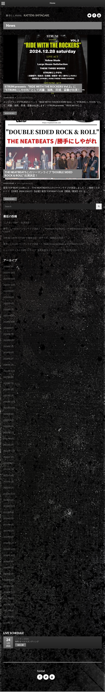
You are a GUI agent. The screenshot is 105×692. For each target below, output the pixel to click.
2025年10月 (9, 285)
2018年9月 (8, 561)
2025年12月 (9, 272)
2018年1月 (8, 586)
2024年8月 (8, 328)
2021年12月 (9, 450)
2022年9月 (8, 414)
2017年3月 (8, 623)
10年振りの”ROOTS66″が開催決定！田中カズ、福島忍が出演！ (34, 237)
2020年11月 (9, 493)
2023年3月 (8, 389)
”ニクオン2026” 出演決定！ (17, 222)
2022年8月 (8, 420)
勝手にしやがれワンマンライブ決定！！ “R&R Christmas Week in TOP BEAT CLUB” (43, 244)
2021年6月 (8, 475)
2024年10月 (9, 321)
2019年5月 (8, 530)
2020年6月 (8, 500)
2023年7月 (8, 383)
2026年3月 (8, 266)
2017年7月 (8, 604)
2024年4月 (8, 352)
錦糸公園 (21, 645)
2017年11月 (9, 592)
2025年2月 (8, 309)
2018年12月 (9, 549)
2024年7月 (8, 334)
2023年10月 (9, 371)
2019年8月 (8, 512)
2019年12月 (9, 506)
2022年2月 (8, 444)
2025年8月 (8, 291)
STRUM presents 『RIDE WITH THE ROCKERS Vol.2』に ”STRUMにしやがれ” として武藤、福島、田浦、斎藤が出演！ (42, 88)
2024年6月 (8, 340)
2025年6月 (8, 297)
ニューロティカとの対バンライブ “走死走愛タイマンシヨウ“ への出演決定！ (40, 250)
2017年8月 (8, 598)
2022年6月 (8, 426)
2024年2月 (8, 358)
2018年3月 (8, 580)
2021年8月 (8, 463)
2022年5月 (8, 432)
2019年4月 (8, 536)
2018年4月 (8, 573)
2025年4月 (8, 303)
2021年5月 (8, 481)
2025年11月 (9, 278)
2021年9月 (8, 457)
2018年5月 (8, 567)
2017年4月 (8, 616)
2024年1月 (8, 364)
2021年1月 (8, 487)
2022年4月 (8, 438)
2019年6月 (8, 524)
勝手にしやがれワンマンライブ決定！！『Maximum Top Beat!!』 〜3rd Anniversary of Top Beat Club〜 (49, 230)
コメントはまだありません (25, 97)
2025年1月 (8, 315)
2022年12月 (9, 401)
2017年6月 (8, 610)
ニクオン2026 (22, 638)
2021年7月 (8, 469)
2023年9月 (8, 377)
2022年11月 (9, 407)
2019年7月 (8, 518)
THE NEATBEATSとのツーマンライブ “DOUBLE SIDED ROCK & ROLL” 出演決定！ (38, 173)
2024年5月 (8, 346)
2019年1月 (8, 543)
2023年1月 (8, 395)
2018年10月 (9, 555)
